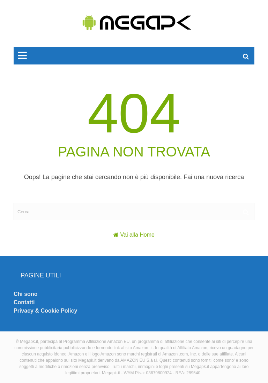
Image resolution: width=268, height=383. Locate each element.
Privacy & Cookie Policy (45, 311)
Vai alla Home (137, 235)
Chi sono (25, 294)
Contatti (24, 302)
